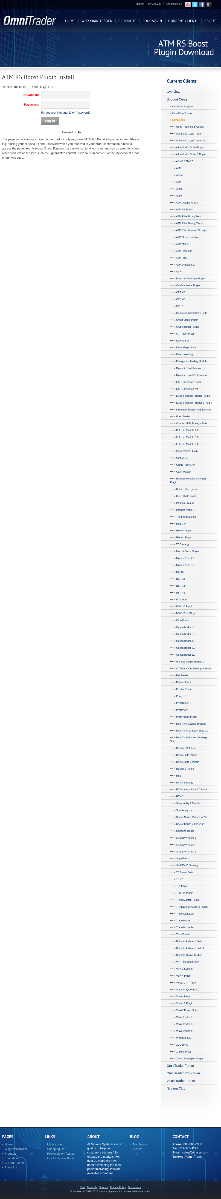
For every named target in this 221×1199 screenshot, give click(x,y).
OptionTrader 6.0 (185, 654)
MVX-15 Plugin (184, 606)
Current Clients (15, 1163)
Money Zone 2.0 (185, 558)
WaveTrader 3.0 (185, 1024)
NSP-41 (180, 592)
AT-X (179, 271)
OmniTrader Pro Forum (183, 1073)
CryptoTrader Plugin (187, 326)
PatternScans (183, 682)
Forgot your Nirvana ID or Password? (65, 112)
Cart (82, 1187)
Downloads (178, 119)
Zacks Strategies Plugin (189, 1058)
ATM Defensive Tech (187, 202)
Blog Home (139, 1144)
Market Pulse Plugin (187, 551)
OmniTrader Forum (180, 1065)
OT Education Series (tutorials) (193, 668)
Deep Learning (184, 354)
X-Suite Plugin (184, 1051)
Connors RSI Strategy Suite (191, 313)
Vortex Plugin (183, 996)
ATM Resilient (184, 251)
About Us (11, 1167)
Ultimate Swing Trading (189, 955)
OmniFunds (182, 620)
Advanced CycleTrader (189, 133)
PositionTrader (184, 689)
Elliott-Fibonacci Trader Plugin (193, 395)
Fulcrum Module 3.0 (187, 437)
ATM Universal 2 (185, 264)
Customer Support (182, 106)
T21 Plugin (182, 886)
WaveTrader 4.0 (185, 1031)
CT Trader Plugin (185, 333)
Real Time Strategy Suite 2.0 (192, 730)
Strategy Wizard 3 (186, 837)
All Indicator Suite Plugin (190, 147)
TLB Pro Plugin (184, 893)
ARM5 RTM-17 (184, 161)
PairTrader (182, 675)
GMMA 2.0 (182, 457)
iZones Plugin (184, 530)
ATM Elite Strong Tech (188, 216)
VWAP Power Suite (187, 1010)
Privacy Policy (118, 1187)
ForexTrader (183, 416)
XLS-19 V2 (182, 1044)
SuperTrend (182, 858)
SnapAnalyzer (184, 810)
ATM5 (179, 188)
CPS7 (179, 306)
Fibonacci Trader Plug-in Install (193, 409)
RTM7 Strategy (184, 782)
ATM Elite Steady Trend (189, 223)
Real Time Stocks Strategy (191, 723)
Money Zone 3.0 (185, 565)
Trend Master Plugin (187, 899)
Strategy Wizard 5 (186, 851)
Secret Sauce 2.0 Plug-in (190, 824)
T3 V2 (179, 879)
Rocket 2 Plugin (185, 768)
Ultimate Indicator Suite (189, 941)
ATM (178, 168)
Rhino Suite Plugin (186, 755)
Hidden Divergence (187, 489)
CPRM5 (180, 292)
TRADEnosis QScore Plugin (192, 906)
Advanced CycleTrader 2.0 (191, 140)
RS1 (178, 775)
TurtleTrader (183, 934)
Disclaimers (134, 1187)
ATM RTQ (181, 257)
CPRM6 (180, 299)
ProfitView (181, 709)
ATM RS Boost (184, 209)
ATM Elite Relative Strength (191, 230)
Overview (173, 92)
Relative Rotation (185, 748)
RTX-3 (179, 796)
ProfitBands (182, 703)
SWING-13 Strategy (187, 865)
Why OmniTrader (16, 1149)
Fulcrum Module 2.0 (187, 430)
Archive (137, 1149)
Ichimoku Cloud (185, 503)
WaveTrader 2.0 (185, 1017)
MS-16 (179, 572)
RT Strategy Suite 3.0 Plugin (192, 789)
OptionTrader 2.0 (185, 627)
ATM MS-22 (182, 244)
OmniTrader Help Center (190, 126)
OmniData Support (182, 113)
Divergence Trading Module (191, 361)
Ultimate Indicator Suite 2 (190, 948)
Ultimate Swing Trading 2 (190, 661)
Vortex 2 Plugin (184, 1003)
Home (9, 1144)
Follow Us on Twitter (60, 1153)
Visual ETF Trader (186, 982)
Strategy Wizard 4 (186, 844)
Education (11, 1158)
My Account (154, 4)
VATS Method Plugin (187, 962)
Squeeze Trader (185, 830)
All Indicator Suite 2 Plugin (191, 154)
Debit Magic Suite (186, 347)
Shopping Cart (174, 4)
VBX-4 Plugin (183, 975)
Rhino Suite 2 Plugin (187, 761)
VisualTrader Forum (181, 1081)
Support (139, 4)
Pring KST (182, 696)
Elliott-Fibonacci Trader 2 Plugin (194, 402)
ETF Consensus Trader (189, 382)
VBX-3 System (184, 968)
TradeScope (183, 920)
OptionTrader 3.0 (185, 634)
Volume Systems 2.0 (187, 989)
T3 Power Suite (184, 872)
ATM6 (179, 195)
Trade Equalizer (185, 913)
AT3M (179, 175)
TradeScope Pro (185, 927)
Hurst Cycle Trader (186, 496)
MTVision (181, 599)
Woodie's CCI (184, 1037)
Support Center (178, 99)
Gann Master (183, 471)
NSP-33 (180, 585)
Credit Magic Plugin (187, 319)
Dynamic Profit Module (189, 368)
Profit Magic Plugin (186, 716)
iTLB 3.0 (181, 523)
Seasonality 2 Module (188, 803)
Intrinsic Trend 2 (185, 509)
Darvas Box (182, 340)
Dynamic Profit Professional (191, 375)
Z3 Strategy (182, 544)
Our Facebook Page (60, 1158)
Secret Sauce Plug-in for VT (191, 817)
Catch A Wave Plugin (188, 285)
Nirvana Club (176, 1088)
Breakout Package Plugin (190, 278)
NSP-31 (180, 578)
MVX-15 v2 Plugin (186, 613)
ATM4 (179, 182)
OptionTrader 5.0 (185, 647)
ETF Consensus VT (187, 388)
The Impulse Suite (186, 516)
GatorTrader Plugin (187, 451)
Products (10, 1153)
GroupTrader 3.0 (185, 464)
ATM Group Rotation (187, 237)
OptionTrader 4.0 (185, 641)
